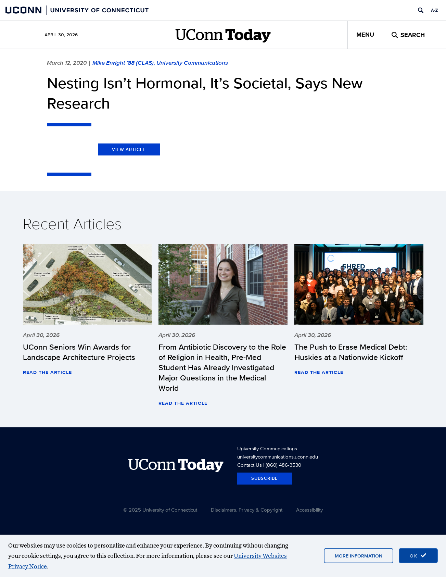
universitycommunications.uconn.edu (277, 456)
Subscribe (264, 478)
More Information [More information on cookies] (358, 555)
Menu (365, 34)
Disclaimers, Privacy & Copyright (246, 509)
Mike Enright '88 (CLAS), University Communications (160, 63)
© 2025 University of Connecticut (160, 509)
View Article (129, 149)
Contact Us (249, 464)
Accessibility (309, 509)
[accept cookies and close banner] (418, 555)
